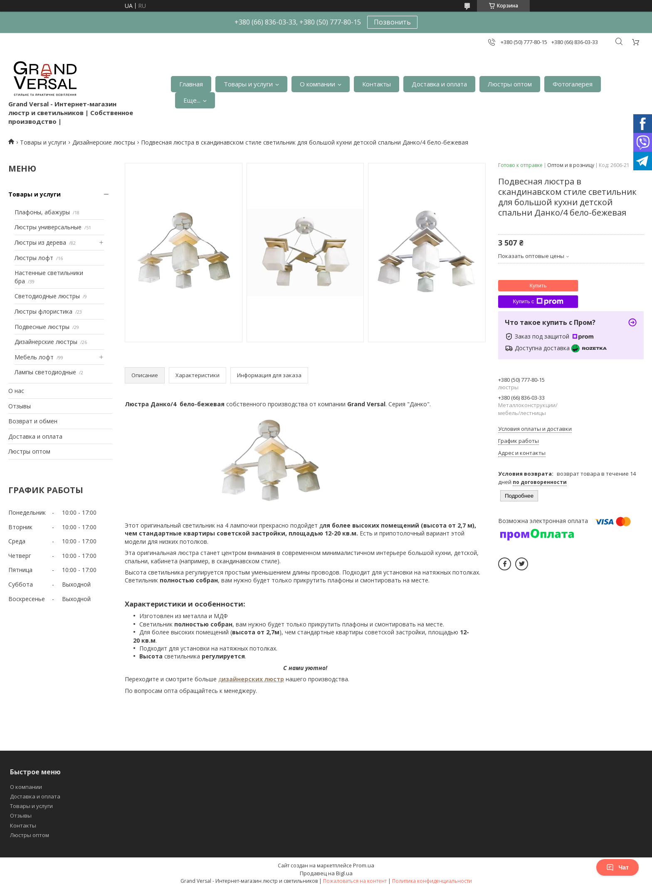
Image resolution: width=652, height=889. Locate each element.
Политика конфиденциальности (432, 880)
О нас (16, 391)
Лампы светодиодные (45, 372)
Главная (191, 84)
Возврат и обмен (32, 421)
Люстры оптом (510, 84)
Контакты (376, 84)
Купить (537, 285)
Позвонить (392, 22)
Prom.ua (363, 865)
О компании (317, 84)
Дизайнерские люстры (103, 142)
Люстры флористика (43, 311)
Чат (617, 867)
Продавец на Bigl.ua (326, 873)
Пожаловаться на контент (355, 880)
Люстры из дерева (40, 242)
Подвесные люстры (42, 327)
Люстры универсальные (48, 227)
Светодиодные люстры (47, 296)
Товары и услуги (248, 84)
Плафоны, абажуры (42, 212)
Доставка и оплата (439, 84)
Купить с (538, 301)
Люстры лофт (34, 258)
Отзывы (19, 406)
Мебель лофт (34, 357)
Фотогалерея (573, 84)
